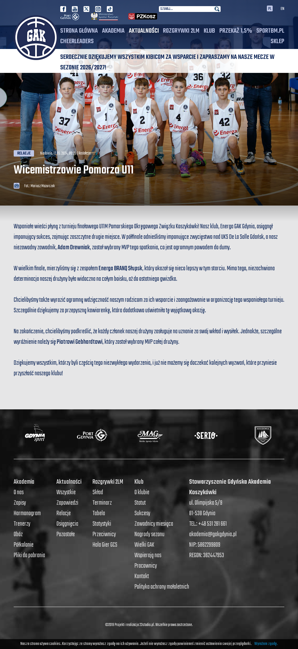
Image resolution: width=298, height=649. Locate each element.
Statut (140, 503)
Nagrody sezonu (149, 534)
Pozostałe (65, 534)
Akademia (113, 31)
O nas (19, 492)
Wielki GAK (144, 545)
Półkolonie (23, 545)
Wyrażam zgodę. (266, 644)
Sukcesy (142, 513)
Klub (209, 31)
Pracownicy (145, 566)
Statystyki (102, 524)
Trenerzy (22, 524)
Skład (98, 492)
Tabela (99, 513)
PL (269, 8)
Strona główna (79, 31)
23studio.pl (146, 625)
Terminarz (102, 503)
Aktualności (144, 31)
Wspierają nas (147, 555)
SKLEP (277, 41)
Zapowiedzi (67, 503)
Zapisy (20, 503)
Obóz (18, 534)
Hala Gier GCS (105, 545)
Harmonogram (27, 513)
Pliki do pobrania (29, 555)
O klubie (141, 492)
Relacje (24, 153)
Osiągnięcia (67, 524)
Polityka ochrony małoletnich (161, 587)
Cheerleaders (77, 41)
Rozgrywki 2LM (181, 31)
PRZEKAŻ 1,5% (235, 31)
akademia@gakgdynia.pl (213, 534)
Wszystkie (66, 492)
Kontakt (141, 576)
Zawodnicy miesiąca (153, 524)
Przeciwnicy (104, 534)
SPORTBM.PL (270, 31)
